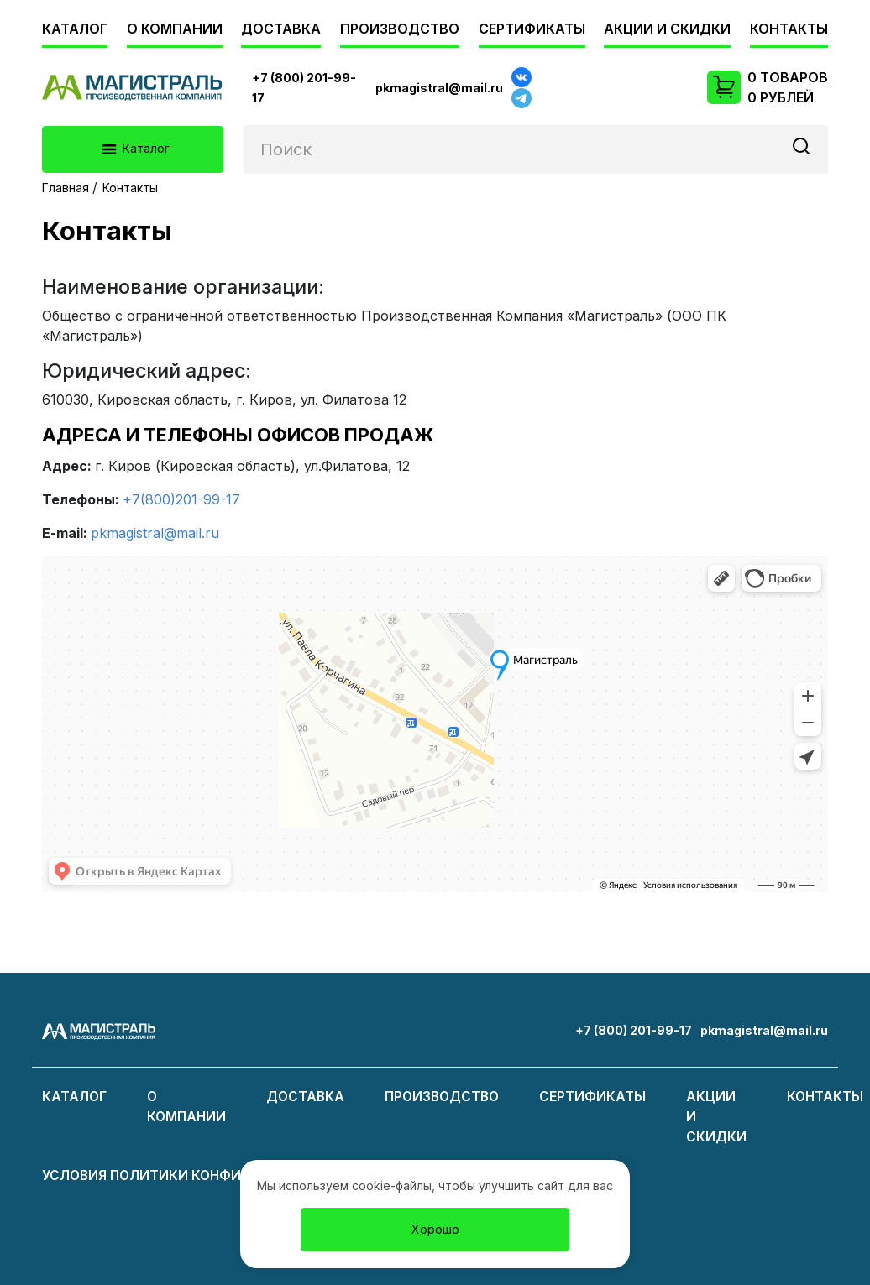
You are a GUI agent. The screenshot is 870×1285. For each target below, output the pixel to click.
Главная (65, 187)
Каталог (74, 28)
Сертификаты (532, 28)
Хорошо (435, 1229)
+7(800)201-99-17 (181, 499)
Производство (399, 28)
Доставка (281, 28)
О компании (175, 28)
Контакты (789, 28)
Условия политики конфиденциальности (209, 1175)
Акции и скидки (667, 28)
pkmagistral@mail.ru (155, 533)
